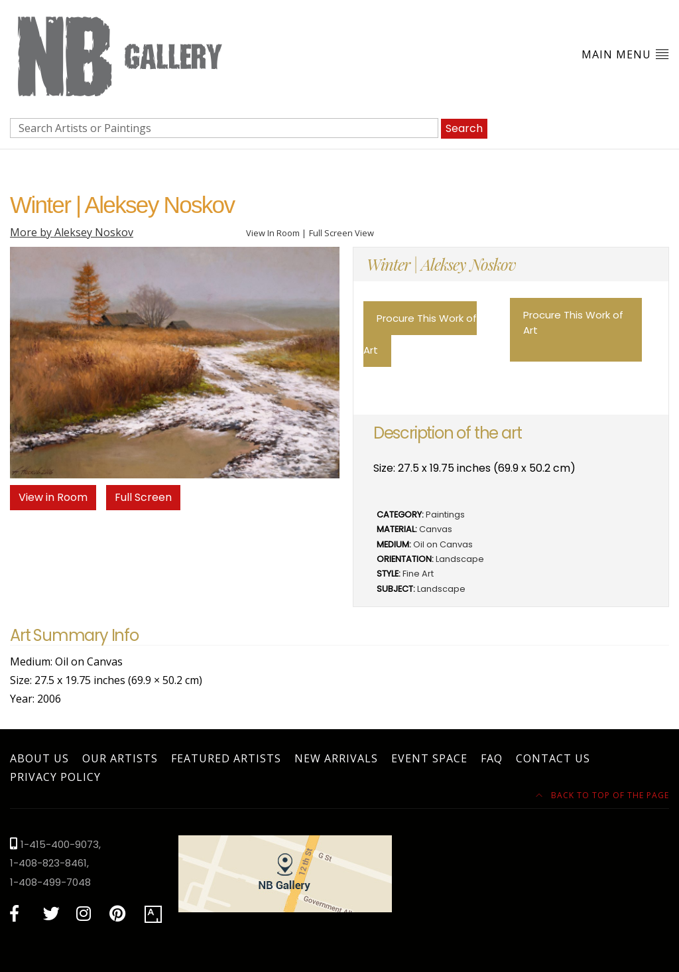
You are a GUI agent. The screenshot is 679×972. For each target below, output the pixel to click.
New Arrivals (336, 758)
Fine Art (418, 573)
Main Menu (625, 54)
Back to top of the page (602, 795)
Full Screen (143, 497)
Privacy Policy (55, 777)
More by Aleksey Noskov (71, 232)
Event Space (429, 758)
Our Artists (120, 758)
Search (464, 128)
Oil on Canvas (443, 544)
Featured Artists (226, 758)
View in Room (53, 497)
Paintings (445, 514)
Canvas (435, 529)
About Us (39, 758)
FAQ (492, 758)
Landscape (460, 559)
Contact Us (553, 758)
